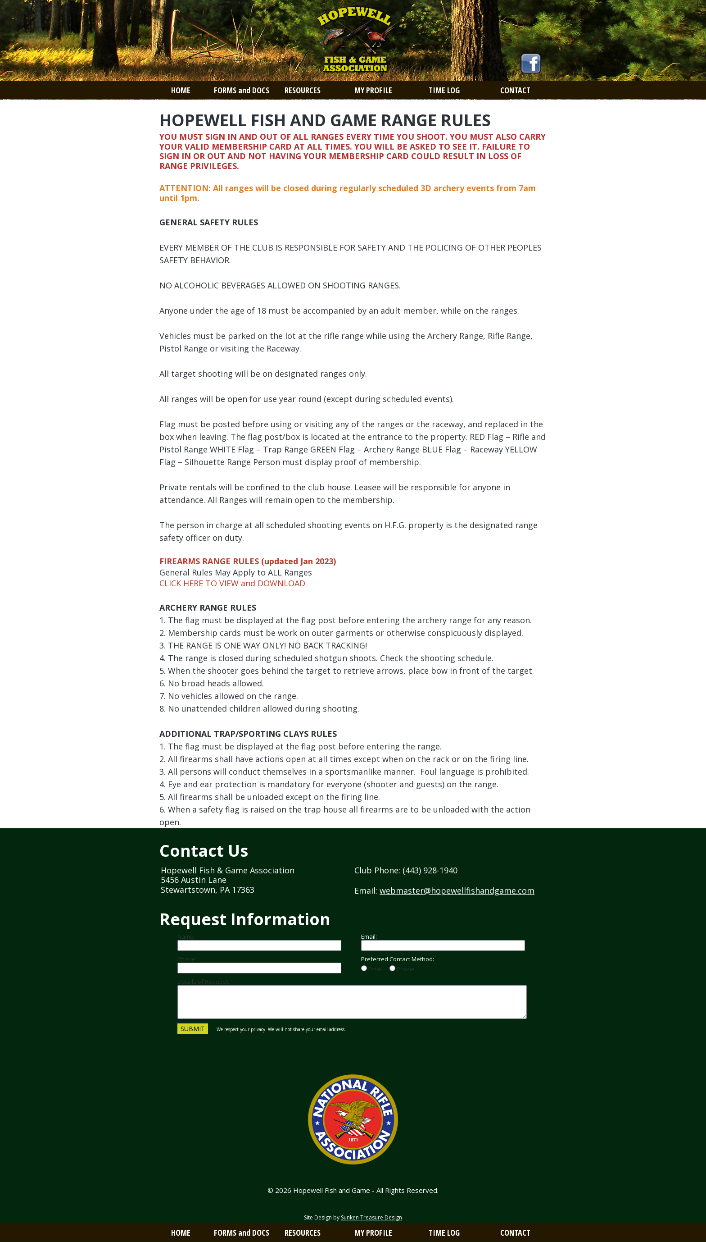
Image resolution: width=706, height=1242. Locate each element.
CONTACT (515, 90)
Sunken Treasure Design (371, 1217)
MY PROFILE (373, 90)
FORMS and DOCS (241, 90)
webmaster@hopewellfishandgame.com (457, 890)
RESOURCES (303, 90)
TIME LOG (444, 90)
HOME (180, 90)
